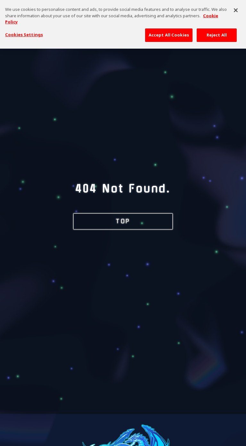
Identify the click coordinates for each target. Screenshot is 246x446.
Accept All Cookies (169, 32)
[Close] (236, 8)
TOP (123, 221)
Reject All (217, 32)
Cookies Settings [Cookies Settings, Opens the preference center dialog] (24, 32)
